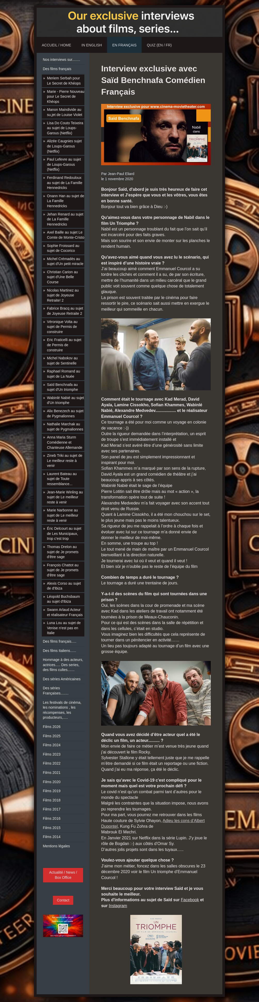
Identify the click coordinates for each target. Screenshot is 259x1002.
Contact (63, 900)
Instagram (118, 906)
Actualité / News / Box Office (63, 875)
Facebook (190, 900)
